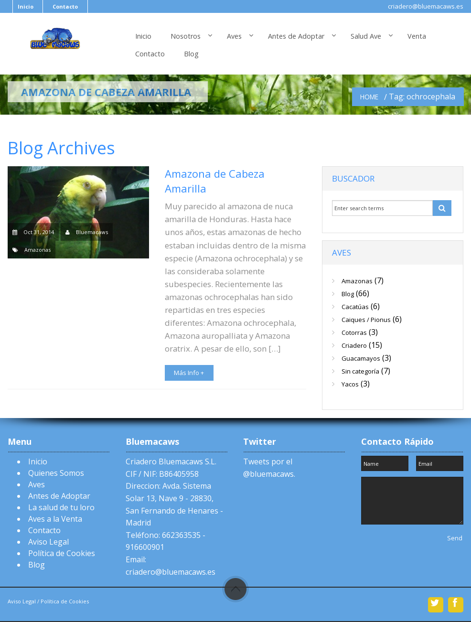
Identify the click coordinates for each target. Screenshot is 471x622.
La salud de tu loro (61, 507)
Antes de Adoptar (296, 36)
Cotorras (354, 332)
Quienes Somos (56, 473)
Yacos (350, 384)
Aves (234, 36)
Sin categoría (360, 371)
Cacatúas (355, 306)
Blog (191, 53)
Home (369, 96)
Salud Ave (366, 36)
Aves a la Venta (55, 519)
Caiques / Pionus (366, 319)
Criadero (354, 345)
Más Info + (189, 372)
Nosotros (186, 36)
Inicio (25, 6)
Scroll (235, 589)
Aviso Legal (48, 541)
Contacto (65, 6)
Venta (416, 36)
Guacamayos (361, 358)
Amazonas (37, 249)
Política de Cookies (61, 553)
